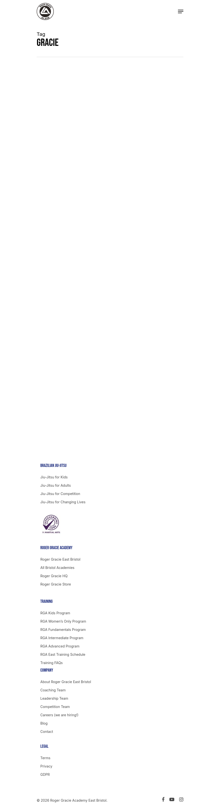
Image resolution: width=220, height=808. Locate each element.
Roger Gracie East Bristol (60, 559)
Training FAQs (51, 663)
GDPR (45, 774)
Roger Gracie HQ (53, 576)
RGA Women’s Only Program (63, 621)
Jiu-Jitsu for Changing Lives (63, 502)
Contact (46, 731)
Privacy (46, 766)
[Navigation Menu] (180, 11)
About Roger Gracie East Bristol (65, 682)
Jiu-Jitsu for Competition (60, 494)
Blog (44, 723)
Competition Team (55, 707)
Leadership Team (54, 698)
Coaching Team (53, 690)
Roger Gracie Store (55, 584)
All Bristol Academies (57, 568)
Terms (45, 758)
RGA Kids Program (55, 613)
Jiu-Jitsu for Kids (54, 477)
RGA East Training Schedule (62, 654)
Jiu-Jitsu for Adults (55, 485)
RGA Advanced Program (59, 646)
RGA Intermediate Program (61, 638)
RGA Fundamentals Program (63, 629)
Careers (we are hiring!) (59, 715)
